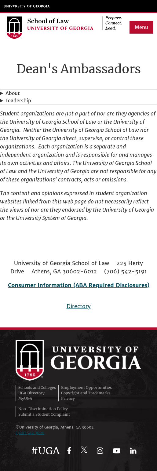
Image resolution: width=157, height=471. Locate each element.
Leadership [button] (18, 100)
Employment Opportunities (86, 387)
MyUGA (25, 398)
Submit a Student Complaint (44, 414)
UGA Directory (31, 393)
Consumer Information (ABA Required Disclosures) (78, 285)
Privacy (68, 398)
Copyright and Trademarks (85, 393)
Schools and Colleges (37, 387)
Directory (79, 306)
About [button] (12, 93)
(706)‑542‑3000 (30, 432)
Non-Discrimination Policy (43, 409)
